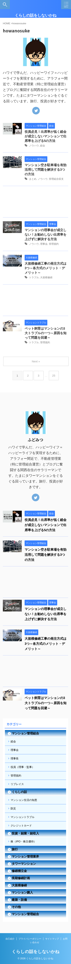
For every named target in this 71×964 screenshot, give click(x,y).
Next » (36, 361)
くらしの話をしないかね (35, 15)
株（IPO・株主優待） (23, 841)
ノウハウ (34, 145)
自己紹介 (10, 938)
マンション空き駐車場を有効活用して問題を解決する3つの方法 (45, 169)
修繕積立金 (19, 871)
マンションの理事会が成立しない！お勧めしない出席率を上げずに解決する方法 (45, 234)
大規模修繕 (46, 277)
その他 (16, 906)
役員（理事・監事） (22, 767)
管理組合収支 (56, 178)
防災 (13, 808)
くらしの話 (19, 792)
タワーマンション (24, 863)
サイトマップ (52, 938)
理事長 (15, 758)
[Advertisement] (35, 202)
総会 (42, 145)
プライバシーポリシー (30, 938)
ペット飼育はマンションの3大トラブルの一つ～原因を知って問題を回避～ (45, 333)
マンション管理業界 (25, 856)
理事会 (44, 243)
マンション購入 (22, 892)
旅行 (15, 849)
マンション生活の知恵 (24, 799)
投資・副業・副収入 (25, 833)
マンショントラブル (22, 817)
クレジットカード (21, 825)
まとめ (32, 178)
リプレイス (17, 784)
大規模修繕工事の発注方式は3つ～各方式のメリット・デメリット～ (45, 268)
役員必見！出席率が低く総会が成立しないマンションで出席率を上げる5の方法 (45, 136)
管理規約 (54, 243)
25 (53, 375)
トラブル (34, 277)
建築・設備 (19, 899)
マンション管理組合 (25, 733)
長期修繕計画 (21, 878)
